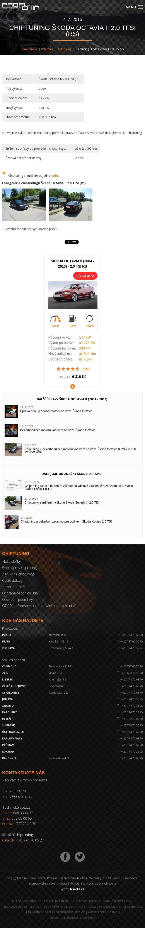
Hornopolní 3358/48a (61, 648)
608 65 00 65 (22, 818)
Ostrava (8, 648)
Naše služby (11, 561)
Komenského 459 (59, 758)
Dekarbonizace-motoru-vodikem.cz (56, 912)
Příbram (8, 745)
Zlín (5, 673)
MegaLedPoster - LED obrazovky (27, 907)
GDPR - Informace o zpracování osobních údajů (39, 605)
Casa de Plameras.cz (104, 907)
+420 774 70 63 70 (130, 635)
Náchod (8, 751)
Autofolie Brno (24, 901)
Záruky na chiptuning (18, 574)
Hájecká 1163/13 (58, 641)
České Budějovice (14, 686)
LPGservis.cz (133, 907)
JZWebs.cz (77, 889)
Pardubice (9, 712)
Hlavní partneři (13, 586)
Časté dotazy (12, 580)
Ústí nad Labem (13, 732)
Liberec (7, 679)
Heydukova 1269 (58, 692)
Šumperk (8, 725)
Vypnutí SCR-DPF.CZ (70, 907)
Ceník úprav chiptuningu (20, 567)
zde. (55, 175)
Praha (6, 635)
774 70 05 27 (34, 840)
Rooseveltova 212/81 (61, 666)
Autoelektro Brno (103, 912)
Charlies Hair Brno (54, 901)
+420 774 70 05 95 (131, 699)
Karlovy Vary (12, 738)
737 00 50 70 (16, 791)
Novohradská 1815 (59, 686)
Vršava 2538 (56, 673)
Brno (6, 641)
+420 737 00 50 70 (130, 641)
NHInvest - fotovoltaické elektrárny (101, 901)
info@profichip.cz (19, 796)
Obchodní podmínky (17, 599)
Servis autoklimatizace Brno (72, 917)
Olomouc (9, 666)
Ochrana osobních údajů (21, 593)
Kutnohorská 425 (58, 635)
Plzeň (6, 719)
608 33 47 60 (23, 812)
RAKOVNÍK (9, 758)
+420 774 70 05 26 (130, 648)
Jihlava (7, 699)
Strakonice (10, 692)
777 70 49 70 (26, 823)
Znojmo (8, 706)
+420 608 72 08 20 (131, 673)
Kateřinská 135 (57, 679)
